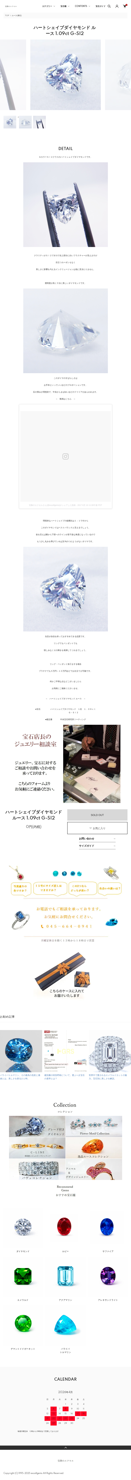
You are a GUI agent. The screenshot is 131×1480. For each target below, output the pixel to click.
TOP (7, 16)
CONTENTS (81, 6)
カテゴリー (47, 6)
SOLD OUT (97, 815)
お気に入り (97, 828)
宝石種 (63, 6)
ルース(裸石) (17, 16)
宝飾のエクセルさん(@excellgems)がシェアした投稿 (52, 505)
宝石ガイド (100, 6)
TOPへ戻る (65, 1448)
